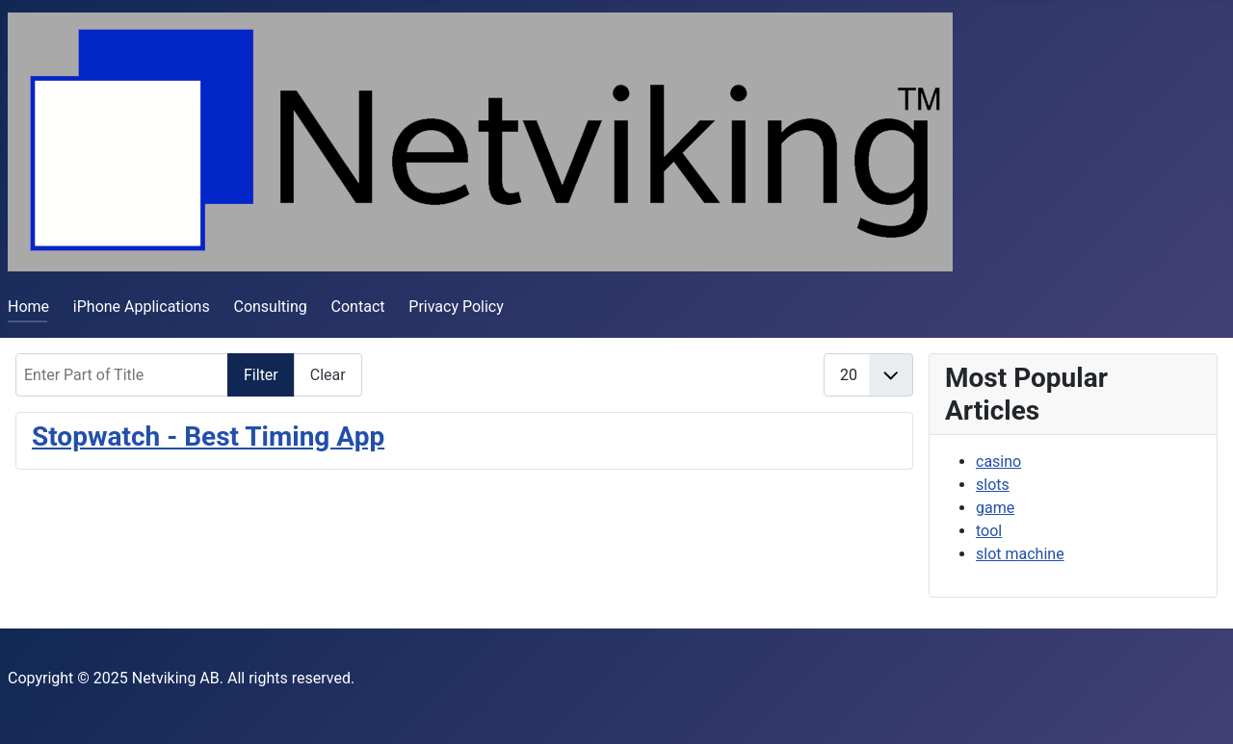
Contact (358, 306)
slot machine (1020, 554)
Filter (261, 375)
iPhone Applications (141, 306)
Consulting (269, 306)
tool (989, 531)
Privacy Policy (456, 306)
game (995, 508)
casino (998, 461)
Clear (328, 375)
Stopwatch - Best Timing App (208, 436)
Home (28, 306)
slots (993, 484)
